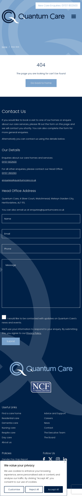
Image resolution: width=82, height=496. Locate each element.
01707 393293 (9, 174)
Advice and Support (55, 413)
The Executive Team (54, 432)
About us (7, 442)
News (47, 422)
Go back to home (41, 83)
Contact (48, 427)
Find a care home (11, 413)
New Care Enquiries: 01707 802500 (58, 5)
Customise (14, 489)
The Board (49, 437)
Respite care (8, 432)
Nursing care (9, 427)
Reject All (34, 489)
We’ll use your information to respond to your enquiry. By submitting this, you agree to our (39, 332)
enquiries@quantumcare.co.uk (19, 181)
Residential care (10, 418)
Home (4, 47)
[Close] (65, 462)
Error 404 (15, 47)
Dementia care (10, 422)
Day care (7, 437)
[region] (33, 478)
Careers (48, 418)
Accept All (53, 489)
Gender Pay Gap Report (15, 459)
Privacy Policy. (33, 334)
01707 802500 (9, 163)
